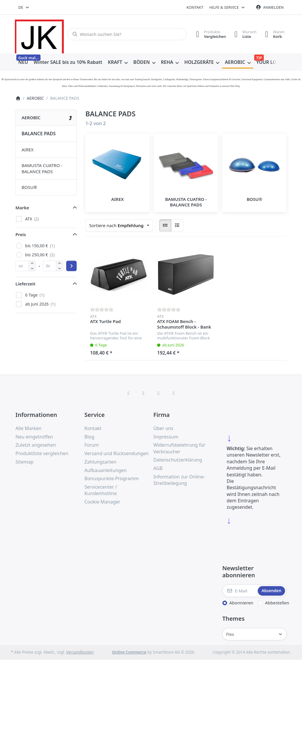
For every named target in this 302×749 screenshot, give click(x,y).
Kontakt (195, 7)
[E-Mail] (239, 591)
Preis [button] (20, 234)
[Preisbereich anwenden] (71, 266)
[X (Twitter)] (143, 393)
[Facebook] (128, 393)
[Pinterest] (173, 393)
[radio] (165, 225)
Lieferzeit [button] (25, 284)
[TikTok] (158, 393)
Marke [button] (22, 208)
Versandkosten (80, 652)
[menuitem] (23, 62)
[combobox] (24, 7)
